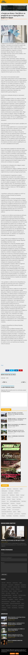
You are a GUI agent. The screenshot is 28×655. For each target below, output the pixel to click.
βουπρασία (10, 493)
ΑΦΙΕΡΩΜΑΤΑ (17, 490)
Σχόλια (14, 511)
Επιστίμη (3, 497)
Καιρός (21, 497)
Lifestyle (3, 515)
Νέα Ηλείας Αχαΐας (5, 503)
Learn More (12, 653)
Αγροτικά (3, 488)
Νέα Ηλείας (24, 501)
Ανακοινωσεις (15, 488)
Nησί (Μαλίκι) (15, 515)
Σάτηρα (9, 509)
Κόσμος (13, 499)
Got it (17, 653)
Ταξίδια (19, 511)
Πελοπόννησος (15, 505)
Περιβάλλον (21, 505)
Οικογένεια (12, 503)
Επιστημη (22, 495)
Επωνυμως (9, 497)
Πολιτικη (3, 507)
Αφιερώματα (4, 493)
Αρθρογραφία (4, 490)
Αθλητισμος (9, 488)
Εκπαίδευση (12, 495)
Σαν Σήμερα (4, 509)
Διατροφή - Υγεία (11, 8)
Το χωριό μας (10, 513)
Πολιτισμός (9, 507)
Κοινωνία (3, 499)
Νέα (8, 501)
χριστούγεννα (17, 513)
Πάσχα (9, 505)
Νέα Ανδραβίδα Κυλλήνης (15, 501)
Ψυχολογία (23, 513)
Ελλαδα (17, 495)
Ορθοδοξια (4, 505)
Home (4, 8)
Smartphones (22, 515)
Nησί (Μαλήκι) (9, 515)
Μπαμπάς (3, 501)
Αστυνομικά (11, 490)
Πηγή (2, 365)
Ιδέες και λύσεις (15, 497)
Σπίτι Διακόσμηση (15, 509)
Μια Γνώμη (19, 499)
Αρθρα (21, 488)
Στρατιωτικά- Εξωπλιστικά (7, 511)
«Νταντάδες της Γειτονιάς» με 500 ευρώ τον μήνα (12, 540)
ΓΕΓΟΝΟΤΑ (16, 493)
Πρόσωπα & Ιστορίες (16, 507)
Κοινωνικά (9, 499)
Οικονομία (18, 503)
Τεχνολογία (4, 513)
